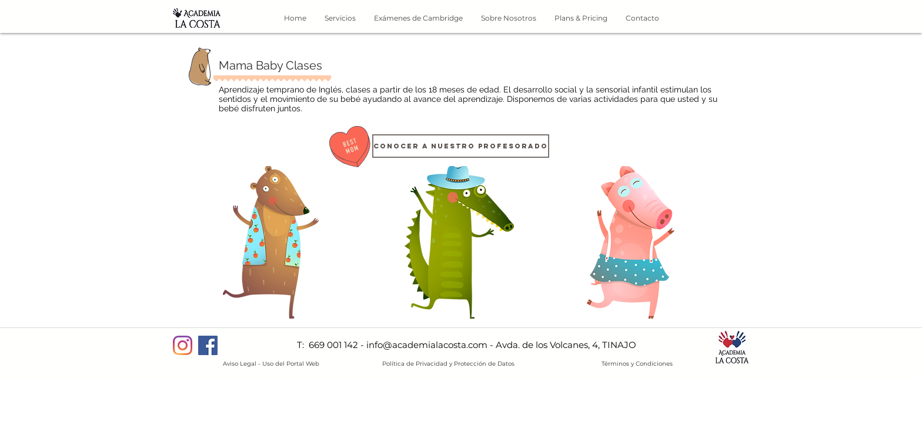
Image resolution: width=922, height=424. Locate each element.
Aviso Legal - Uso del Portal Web (271, 363)
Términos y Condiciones (637, 363)
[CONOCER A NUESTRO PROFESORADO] (460, 146)
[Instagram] (182, 345)
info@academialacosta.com (426, 344)
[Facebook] (208, 345)
